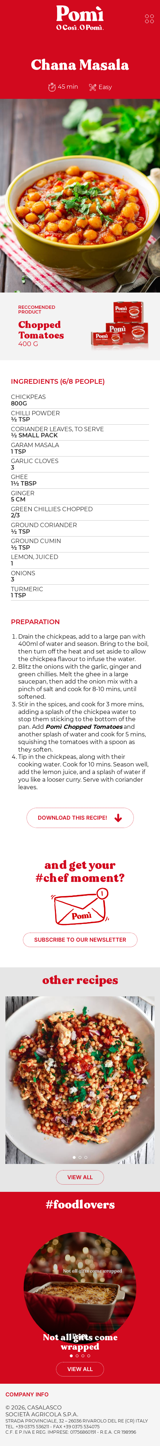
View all (80, 1177)
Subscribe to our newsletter (80, 939)
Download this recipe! (72, 817)
